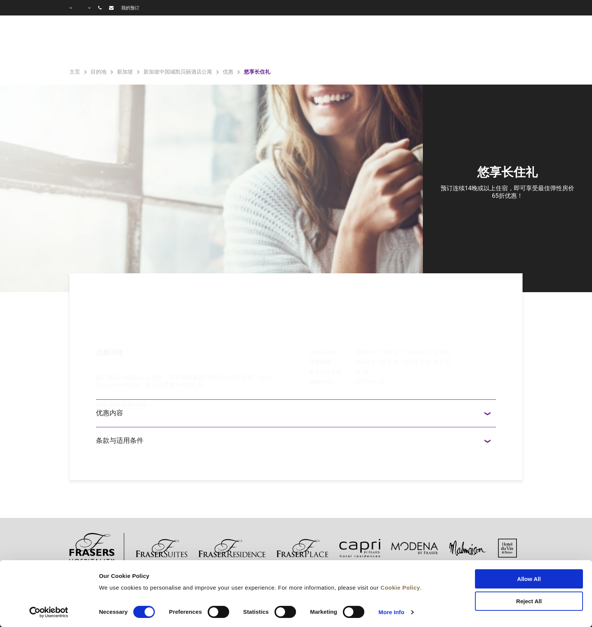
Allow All (529, 579)
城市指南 (508, 42)
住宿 (316, 42)
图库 (412, 42)
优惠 (383, 42)
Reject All (529, 601)
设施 (349, 42)
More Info (391, 612)
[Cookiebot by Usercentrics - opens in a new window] (49, 612)
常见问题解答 (457, 42)
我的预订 (130, 8)
